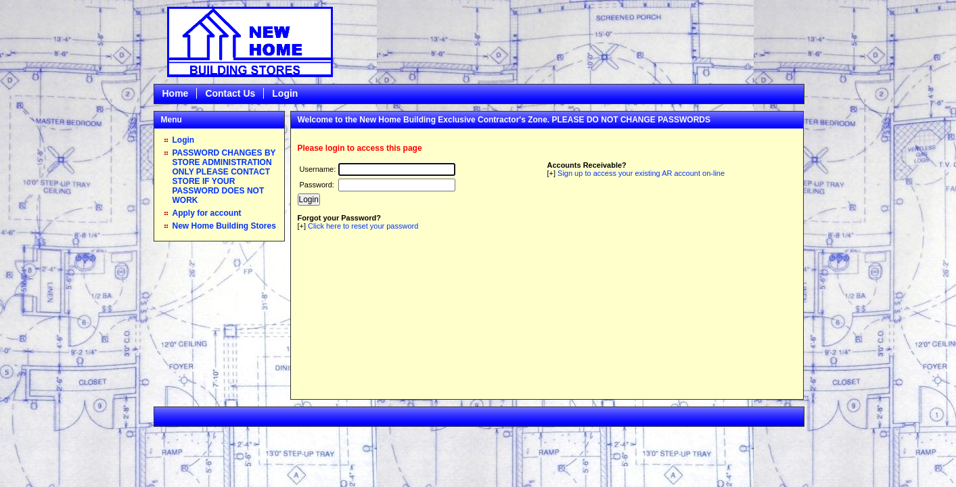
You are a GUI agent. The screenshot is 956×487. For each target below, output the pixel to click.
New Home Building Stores (224, 226)
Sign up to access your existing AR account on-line (641, 173)
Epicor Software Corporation (250, 42)
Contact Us (230, 93)
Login (285, 93)
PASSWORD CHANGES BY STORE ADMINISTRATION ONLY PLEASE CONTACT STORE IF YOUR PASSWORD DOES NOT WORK (224, 176)
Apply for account (207, 213)
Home (175, 93)
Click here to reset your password (363, 226)
